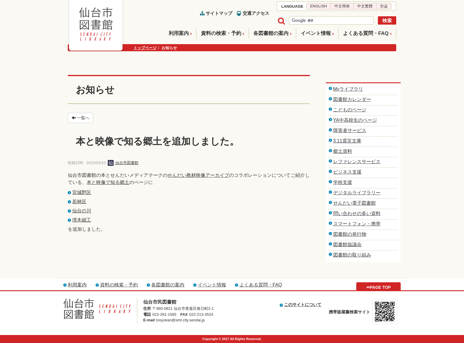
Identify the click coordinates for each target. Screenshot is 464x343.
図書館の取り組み (352, 254)
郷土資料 (342, 151)
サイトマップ (219, 13)
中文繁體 (365, 6)
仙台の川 (81, 210)
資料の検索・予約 (221, 33)
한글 (384, 6)
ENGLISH (318, 6)
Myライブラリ (348, 89)
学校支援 (342, 182)
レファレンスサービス (357, 161)
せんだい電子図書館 (354, 203)
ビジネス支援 (347, 171)
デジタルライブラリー (357, 192)
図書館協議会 (347, 244)
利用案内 (179, 33)
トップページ (145, 48)
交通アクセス (256, 13)
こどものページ (349, 109)
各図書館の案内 (271, 33)
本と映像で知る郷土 (108, 182)
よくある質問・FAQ (366, 33)
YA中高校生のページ (355, 120)
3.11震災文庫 (347, 140)
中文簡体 (342, 6)
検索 (387, 20)
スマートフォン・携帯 (357, 223)
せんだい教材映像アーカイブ (198, 175)
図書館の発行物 (349, 234)
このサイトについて (302, 304)
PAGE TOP (380, 287)
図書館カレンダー (352, 99)
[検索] (331, 21)
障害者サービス (349, 130)
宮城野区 (81, 192)
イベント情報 (316, 33)
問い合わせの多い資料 (357, 213)
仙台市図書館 (123, 163)
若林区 (79, 201)
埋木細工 (81, 219)
